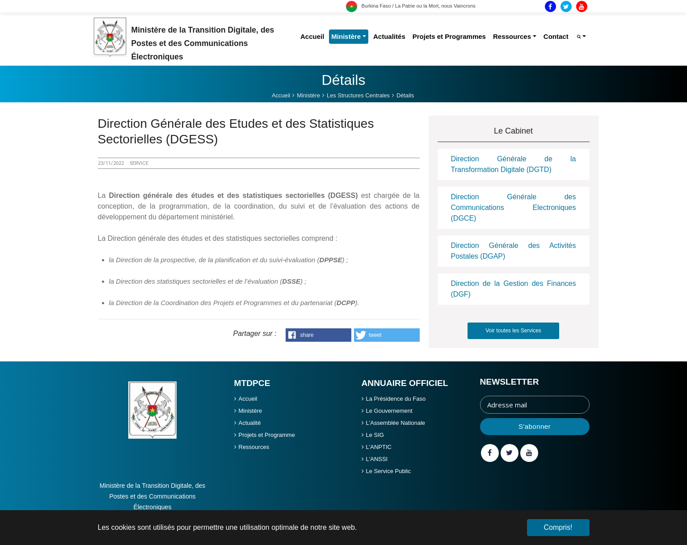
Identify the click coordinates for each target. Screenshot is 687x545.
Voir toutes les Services (513, 330)
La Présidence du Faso (396, 398)
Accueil (248, 398)
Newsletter (509, 381)
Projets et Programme (267, 435)
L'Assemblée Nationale (396, 422)
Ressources (254, 447)
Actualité (250, 422)
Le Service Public (388, 471)
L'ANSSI (377, 459)
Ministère (250, 410)
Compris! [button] (558, 527)
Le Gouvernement (389, 410)
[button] (319, 335)
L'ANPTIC (379, 447)
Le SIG (375, 435)
